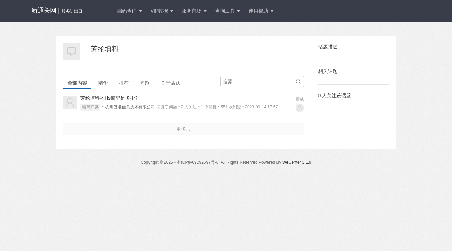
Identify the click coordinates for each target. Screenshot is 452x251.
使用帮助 (261, 11)
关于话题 (170, 83)
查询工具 (228, 11)
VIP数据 (162, 11)
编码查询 (130, 11)
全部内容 (77, 83)
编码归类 (90, 107)
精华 (103, 83)
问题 (145, 83)
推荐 (124, 83)
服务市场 (194, 11)
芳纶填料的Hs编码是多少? (109, 98)
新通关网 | (56, 10)
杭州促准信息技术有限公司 (130, 107)
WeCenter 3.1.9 (297, 162)
